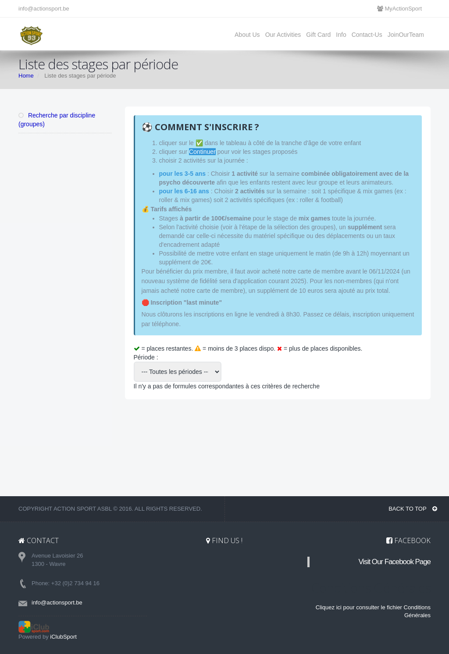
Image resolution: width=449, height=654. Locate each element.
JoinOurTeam (406, 34)
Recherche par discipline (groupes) (56, 120)
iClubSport (63, 636)
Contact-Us (367, 34)
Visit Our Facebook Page (395, 562)
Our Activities (283, 34)
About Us (247, 34)
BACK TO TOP (412, 508)
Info (341, 34)
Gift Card (318, 34)
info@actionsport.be (43, 8)
